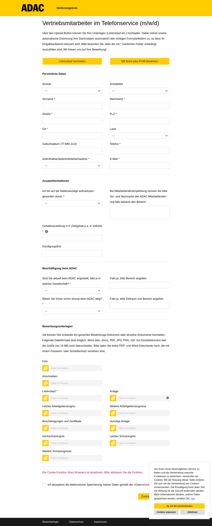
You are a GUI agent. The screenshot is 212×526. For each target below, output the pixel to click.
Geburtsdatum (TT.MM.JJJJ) (59, 143)
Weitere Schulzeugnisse (57, 451)
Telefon (115, 143)
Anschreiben (49, 376)
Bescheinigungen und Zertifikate (61, 421)
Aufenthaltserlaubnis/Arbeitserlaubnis (65, 158)
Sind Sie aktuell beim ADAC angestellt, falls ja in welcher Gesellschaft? (71, 281)
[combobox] (72, 91)
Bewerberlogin (50, 521)
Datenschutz (76, 521)
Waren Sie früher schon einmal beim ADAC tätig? (72, 301)
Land (113, 128)
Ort (45, 128)
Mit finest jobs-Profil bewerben (139, 61)
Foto (45, 361)
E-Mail (114, 158)
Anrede (46, 84)
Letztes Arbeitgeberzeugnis (58, 406)
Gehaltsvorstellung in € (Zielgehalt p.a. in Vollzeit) (72, 228)
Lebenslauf (49, 391)
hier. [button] (193, 498)
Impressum (100, 521)
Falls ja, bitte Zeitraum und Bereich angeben (136, 298)
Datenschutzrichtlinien (148, 484)
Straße (47, 113)
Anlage (114, 391)
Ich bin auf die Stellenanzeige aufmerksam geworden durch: (68, 194)
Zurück (145, 496)
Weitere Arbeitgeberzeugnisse (128, 406)
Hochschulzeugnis (53, 436)
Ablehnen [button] (193, 512)
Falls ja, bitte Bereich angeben (128, 278)
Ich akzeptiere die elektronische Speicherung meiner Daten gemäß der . (106, 484)
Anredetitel (116, 84)
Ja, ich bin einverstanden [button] (179, 506)
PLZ (113, 113)
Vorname (48, 99)
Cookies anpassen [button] (166, 512)
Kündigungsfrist (51, 246)
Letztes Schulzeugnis (123, 436)
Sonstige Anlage (120, 421)
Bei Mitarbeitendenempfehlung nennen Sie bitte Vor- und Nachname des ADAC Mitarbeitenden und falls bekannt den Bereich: (138, 196)
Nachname (117, 99)
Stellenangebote (66, 8)
